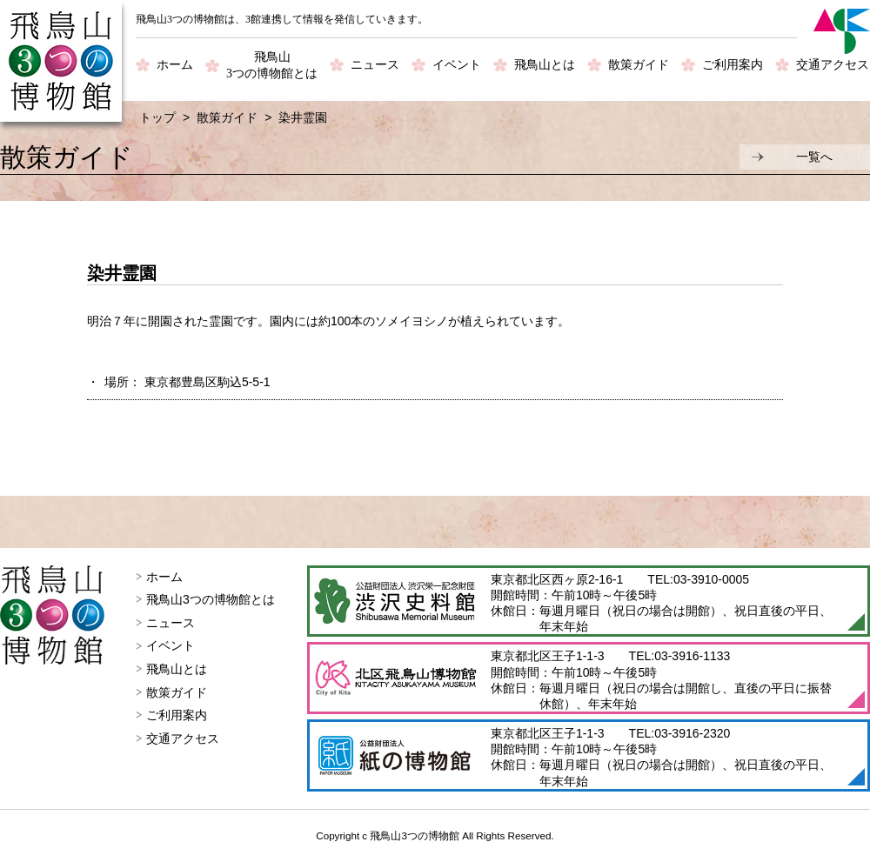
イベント (456, 64)
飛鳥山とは (544, 64)
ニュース (375, 64)
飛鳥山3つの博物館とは (210, 599)
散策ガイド (638, 64)
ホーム (175, 64)
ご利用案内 (732, 64)
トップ (157, 117)
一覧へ (814, 157)
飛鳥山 (272, 66)
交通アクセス (832, 64)
